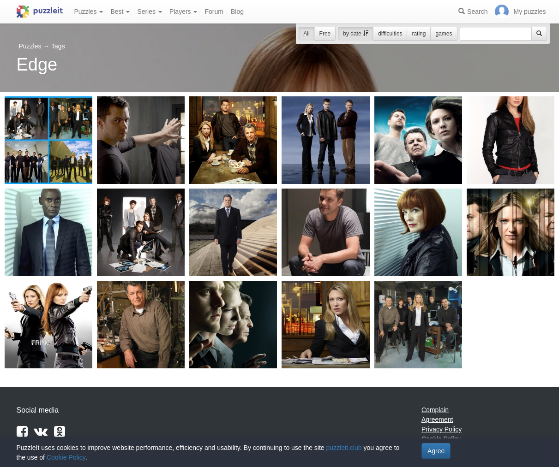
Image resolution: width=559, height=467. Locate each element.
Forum (213, 11)
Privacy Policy (441, 429)
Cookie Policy (66, 457)
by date (355, 33)
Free (325, 33)
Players (183, 11)
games (443, 33)
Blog (237, 11)
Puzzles (88, 11)
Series (149, 11)
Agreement (437, 419)
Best (120, 11)
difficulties (390, 33)
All (306, 33)
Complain (435, 410)
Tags (58, 46)
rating (419, 33)
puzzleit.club (344, 447)
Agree (436, 451)
